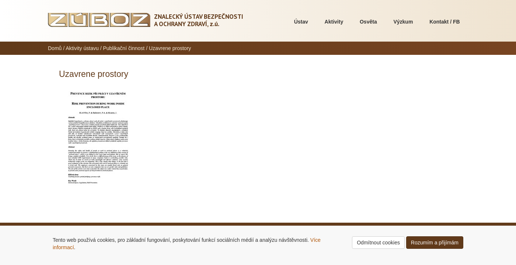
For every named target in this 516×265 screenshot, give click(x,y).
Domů (55, 48)
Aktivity (334, 22)
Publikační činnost (123, 48)
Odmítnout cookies (378, 242)
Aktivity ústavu (82, 48)
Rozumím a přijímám (435, 242)
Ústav (301, 22)
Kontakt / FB (444, 22)
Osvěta (368, 22)
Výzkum (403, 22)
